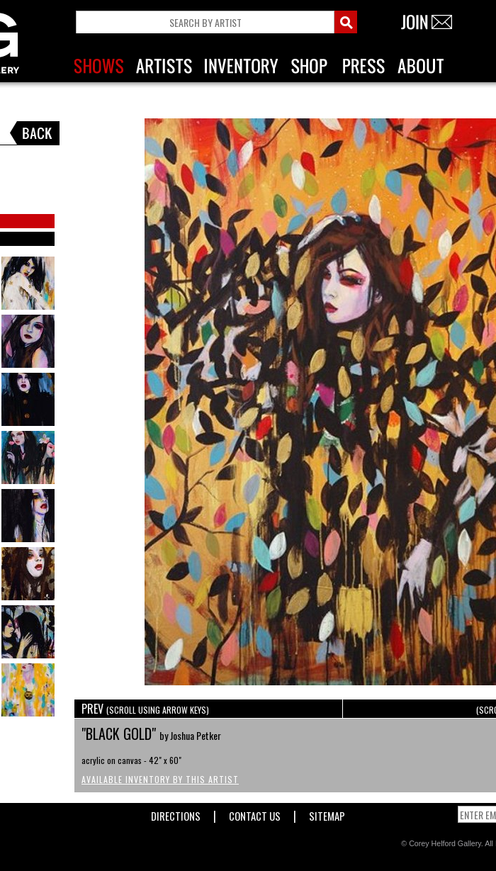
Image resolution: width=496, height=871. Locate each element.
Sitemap (327, 813)
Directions (176, 813)
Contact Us (255, 813)
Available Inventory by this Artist (160, 779)
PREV (145, 708)
